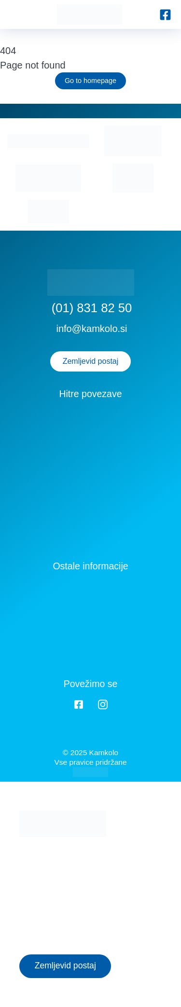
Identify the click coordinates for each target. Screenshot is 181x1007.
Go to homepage (90, 80)
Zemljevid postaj (91, 361)
